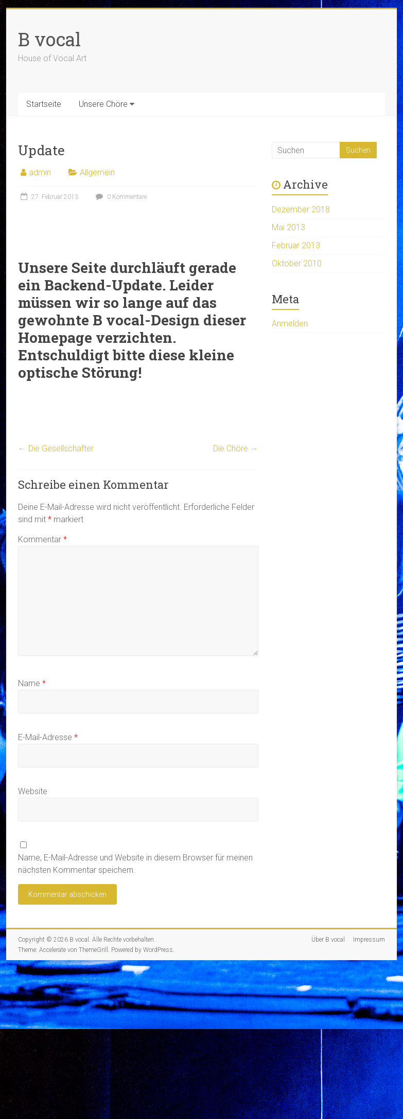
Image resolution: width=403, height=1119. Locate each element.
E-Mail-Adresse (48, 737)
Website (32, 791)
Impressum (369, 939)
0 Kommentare (120, 196)
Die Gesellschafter (56, 448)
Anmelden (290, 323)
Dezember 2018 (301, 209)
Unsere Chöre (103, 104)
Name (32, 683)
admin (40, 172)
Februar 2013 (296, 245)
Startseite (43, 104)
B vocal (49, 39)
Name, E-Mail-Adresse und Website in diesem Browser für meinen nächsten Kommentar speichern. (135, 864)
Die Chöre (235, 448)
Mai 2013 (288, 227)
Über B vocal (328, 939)
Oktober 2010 (297, 263)
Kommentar (42, 539)
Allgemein (97, 172)
